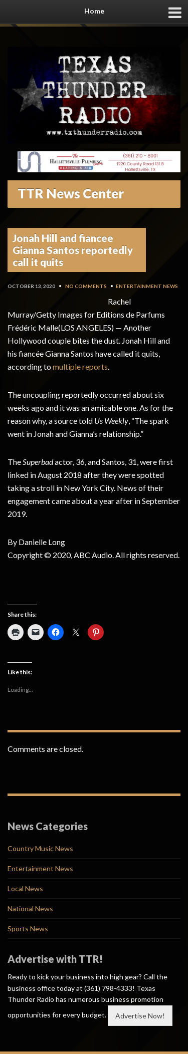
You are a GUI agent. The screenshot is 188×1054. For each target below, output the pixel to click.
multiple (67, 366)
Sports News (28, 928)
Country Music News (40, 848)
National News (30, 908)
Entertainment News (147, 286)
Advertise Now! (140, 1015)
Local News (25, 888)
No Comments (86, 286)
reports (95, 366)
